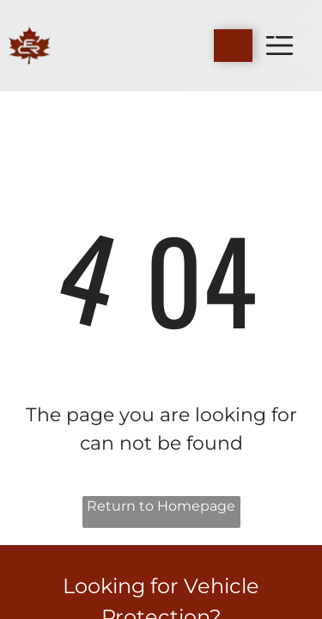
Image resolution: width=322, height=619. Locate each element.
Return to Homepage (161, 506)
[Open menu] (279, 45)
